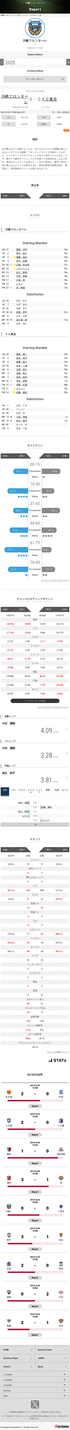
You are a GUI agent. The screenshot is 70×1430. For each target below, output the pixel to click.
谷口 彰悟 (21, 272)
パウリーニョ (22, 268)
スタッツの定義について (57, 1052)
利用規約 (13, 1412)
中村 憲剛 (21, 276)
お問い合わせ (55, 1412)
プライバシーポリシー (33, 1412)
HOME (3, 15)
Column (6, 1367)
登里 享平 (21, 312)
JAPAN (41, 1358)
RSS (66, 130)
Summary (7, 1391)
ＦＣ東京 (49, 99)
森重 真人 (21, 362)
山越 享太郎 (22, 265)
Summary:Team (45, 1350)
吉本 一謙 (21, 365)
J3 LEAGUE (7, 1385)
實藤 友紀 (21, 257)
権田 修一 (21, 354)
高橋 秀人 (21, 373)
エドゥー (20, 388)
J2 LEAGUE (7, 1380)
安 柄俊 (20, 287)
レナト (19, 284)
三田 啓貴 (21, 417)
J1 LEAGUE (7, 1375)
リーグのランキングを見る (35, 701)
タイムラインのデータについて (54, 580)
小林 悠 (20, 280)
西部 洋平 (21, 249)
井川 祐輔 (21, 261)
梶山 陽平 (21, 420)
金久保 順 (21, 320)
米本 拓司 (21, 377)
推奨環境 (21, 1412)
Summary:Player (10, 1358)
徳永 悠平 (21, 358)
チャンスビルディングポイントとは (52, 707)
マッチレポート (35, 79)
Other (5, 1396)
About (40, 1367)
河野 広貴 (21, 385)
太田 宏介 (21, 369)
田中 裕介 (21, 253)
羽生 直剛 (21, 381)
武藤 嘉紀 (21, 392)
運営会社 (46, 1412)
